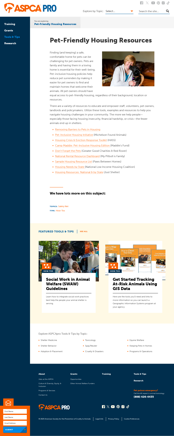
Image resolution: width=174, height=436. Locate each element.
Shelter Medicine (49, 340)
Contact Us (43, 395)
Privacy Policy (113, 419)
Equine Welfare (137, 340)
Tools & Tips (12, 36)
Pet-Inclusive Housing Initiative (74, 134)
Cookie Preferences (131, 419)
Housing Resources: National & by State (79, 172)
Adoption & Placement (51, 351)
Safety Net (63, 206)
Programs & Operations (141, 351)
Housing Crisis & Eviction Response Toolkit (81, 140)
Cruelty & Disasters (94, 351)
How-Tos (60, 210)
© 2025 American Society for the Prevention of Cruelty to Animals (65, 419)
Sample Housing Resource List (73, 161)
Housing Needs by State (70, 166)
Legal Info (99, 419)
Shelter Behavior (49, 345)
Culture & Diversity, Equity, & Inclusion (50, 384)
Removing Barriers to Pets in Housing (77, 129)
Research (10, 43)
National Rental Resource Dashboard (77, 156)
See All (84, 231)
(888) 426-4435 (144, 396)
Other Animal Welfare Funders (82, 383)
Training (9, 24)
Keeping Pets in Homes (141, 345)
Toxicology (90, 340)
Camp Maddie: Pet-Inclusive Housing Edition (82, 145)
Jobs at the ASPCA (46, 379)
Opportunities (75, 379)
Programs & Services (47, 391)
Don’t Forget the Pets (68, 150)
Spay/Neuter (91, 345)
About (42, 374)
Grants (8, 30)
